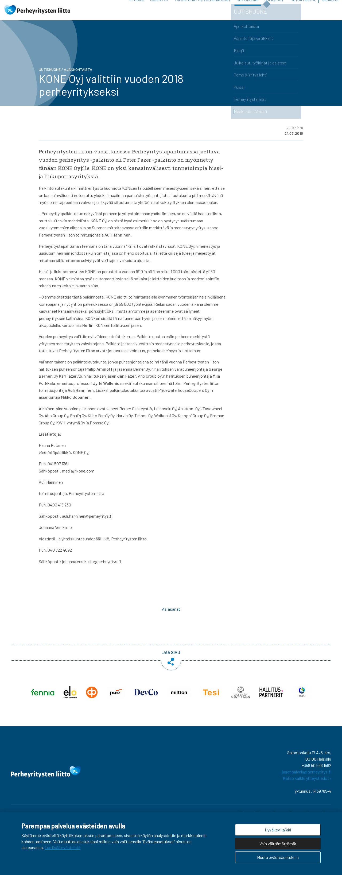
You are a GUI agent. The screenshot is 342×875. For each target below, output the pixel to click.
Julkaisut (274, 13)
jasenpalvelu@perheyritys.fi (306, 778)
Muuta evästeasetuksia (278, 857)
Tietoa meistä (302, 13)
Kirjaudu (330, 13)
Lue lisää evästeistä (62, 847)
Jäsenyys (159, 13)
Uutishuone (248, 13)
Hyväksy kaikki (278, 829)
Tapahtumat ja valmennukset (202, 13)
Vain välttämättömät (278, 843)
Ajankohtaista (78, 75)
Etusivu (137, 13)
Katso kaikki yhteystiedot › (307, 784)
